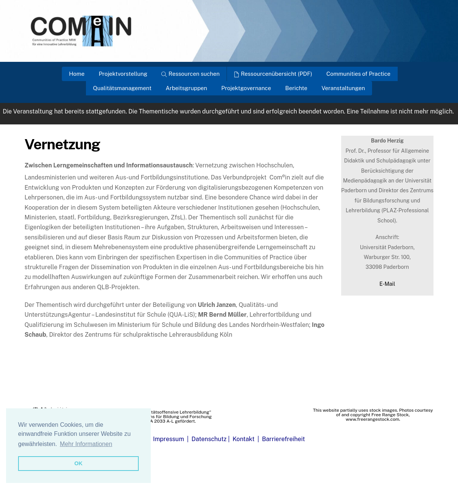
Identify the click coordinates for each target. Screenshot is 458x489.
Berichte (296, 88)
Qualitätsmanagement (122, 88)
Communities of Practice (358, 74)
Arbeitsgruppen (186, 88)
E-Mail (387, 284)
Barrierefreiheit (283, 439)
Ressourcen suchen (190, 74)
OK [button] (78, 463)
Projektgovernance (246, 88)
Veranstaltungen (343, 88)
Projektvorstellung (123, 74)
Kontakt (243, 439)
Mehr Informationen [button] (86, 444)
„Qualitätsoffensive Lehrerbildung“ (174, 412)
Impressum (168, 439)
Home (76, 74)
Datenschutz (209, 439)
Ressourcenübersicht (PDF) (273, 74)
